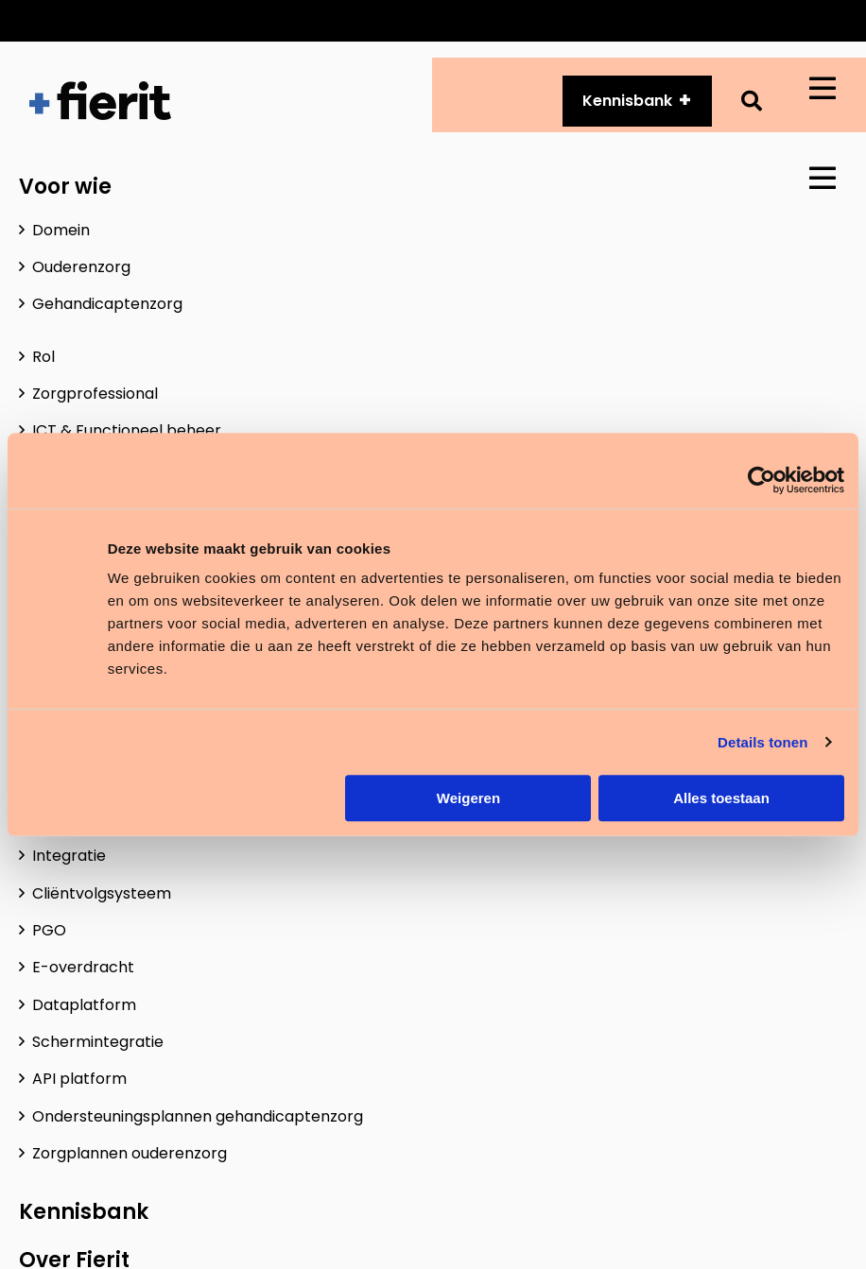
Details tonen (762, 742)
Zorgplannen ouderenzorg (129, 1153)
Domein (61, 230)
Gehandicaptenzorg (107, 304)
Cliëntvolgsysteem (101, 893)
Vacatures (783, 20)
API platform (569, 20)
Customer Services (421, 20)
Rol (43, 357)
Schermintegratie (98, 1042)
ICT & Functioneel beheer (126, 430)
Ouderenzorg (81, 267)
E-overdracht (83, 967)
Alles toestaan (721, 798)
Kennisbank (83, 1211)
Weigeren (468, 798)
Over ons (680, 20)
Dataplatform (84, 1005)
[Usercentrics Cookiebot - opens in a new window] (761, 480)
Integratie (69, 855)
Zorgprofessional (95, 393)
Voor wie (65, 186)
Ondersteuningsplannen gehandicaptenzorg (197, 1116)
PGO (49, 930)
